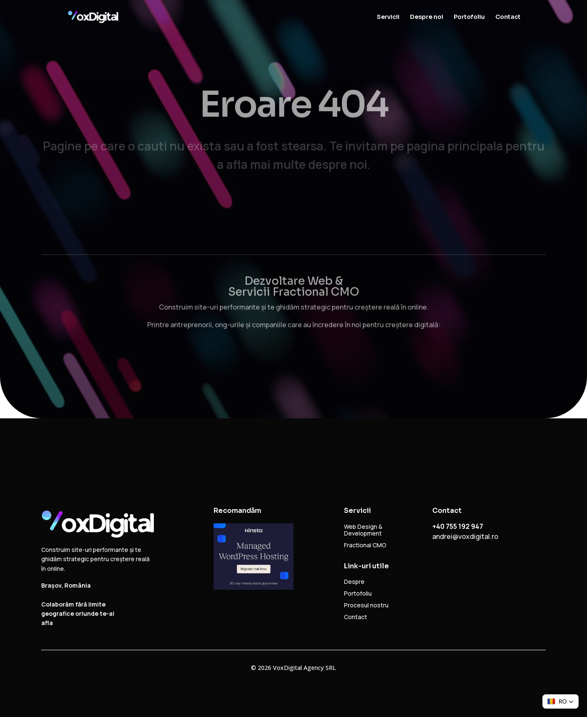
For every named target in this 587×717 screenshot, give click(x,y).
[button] (560, 701)
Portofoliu (469, 17)
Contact (508, 17)
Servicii (388, 17)
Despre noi (426, 17)
